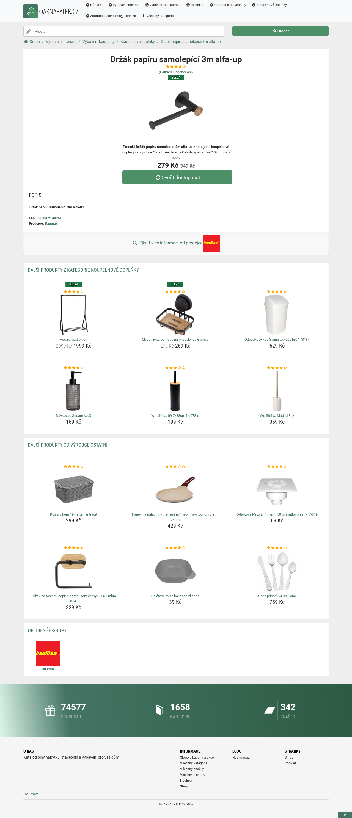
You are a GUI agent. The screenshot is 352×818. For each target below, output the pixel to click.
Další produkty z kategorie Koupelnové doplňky (83, 270)
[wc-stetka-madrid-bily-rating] (277, 368)
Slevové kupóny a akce (197, 757)
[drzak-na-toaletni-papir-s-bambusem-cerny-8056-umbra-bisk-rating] (74, 548)
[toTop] (345, 815)
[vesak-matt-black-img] (74, 314)
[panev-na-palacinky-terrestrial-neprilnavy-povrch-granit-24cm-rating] (175, 466)
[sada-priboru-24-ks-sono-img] (277, 571)
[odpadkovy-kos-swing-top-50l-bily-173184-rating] (277, 291)
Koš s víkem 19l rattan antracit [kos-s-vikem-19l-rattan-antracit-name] (73, 514)
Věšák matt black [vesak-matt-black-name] (73, 339)
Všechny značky (192, 769)
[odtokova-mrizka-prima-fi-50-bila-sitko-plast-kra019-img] (277, 489)
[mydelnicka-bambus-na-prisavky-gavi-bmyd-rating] (175, 291)
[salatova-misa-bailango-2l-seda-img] (175, 571)
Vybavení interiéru (123, 5)
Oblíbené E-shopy (47, 630)
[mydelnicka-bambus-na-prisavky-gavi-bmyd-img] (175, 314)
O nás (289, 757)
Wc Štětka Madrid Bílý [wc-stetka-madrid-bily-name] (277, 416)
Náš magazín (242, 757)
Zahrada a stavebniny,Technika (111, 16)
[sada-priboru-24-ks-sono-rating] (277, 548)
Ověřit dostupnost (177, 177)
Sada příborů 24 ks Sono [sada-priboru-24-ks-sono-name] (277, 596)
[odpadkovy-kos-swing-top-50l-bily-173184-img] (277, 314)
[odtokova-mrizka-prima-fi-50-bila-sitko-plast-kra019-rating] (277, 466)
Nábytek (94, 5)
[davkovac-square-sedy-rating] (74, 368)
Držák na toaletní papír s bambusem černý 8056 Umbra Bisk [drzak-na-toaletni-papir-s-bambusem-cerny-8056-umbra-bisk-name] (73, 599)
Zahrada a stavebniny (227, 5)
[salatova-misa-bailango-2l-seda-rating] (175, 548)
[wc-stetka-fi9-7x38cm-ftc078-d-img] (175, 391)
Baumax (51, 223)
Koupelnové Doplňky (269, 5)
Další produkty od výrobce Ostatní (68, 445)
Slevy (184, 786)
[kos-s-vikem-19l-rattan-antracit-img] (74, 489)
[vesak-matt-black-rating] (74, 291)
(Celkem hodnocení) (176, 72)
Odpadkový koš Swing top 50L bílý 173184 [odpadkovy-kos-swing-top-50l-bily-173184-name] (277, 339)
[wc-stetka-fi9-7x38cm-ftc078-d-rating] (175, 368)
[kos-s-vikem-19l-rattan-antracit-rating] (74, 466)
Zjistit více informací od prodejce (176, 243)
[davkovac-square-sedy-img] (74, 391)
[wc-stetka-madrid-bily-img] (277, 391)
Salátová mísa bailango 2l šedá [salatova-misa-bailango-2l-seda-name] (175, 596)
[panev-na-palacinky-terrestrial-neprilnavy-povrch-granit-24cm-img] (175, 489)
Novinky (186, 781)
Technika (195, 5)
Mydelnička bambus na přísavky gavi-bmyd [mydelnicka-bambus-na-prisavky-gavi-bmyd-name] (175, 339)
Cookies (290, 763)
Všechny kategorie (158, 16)
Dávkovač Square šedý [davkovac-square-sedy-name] (73, 416)
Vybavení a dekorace (162, 5)
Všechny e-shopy (192, 775)
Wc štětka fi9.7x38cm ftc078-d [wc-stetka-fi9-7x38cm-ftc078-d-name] (175, 416)
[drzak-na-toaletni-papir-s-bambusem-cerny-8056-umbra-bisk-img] (74, 571)
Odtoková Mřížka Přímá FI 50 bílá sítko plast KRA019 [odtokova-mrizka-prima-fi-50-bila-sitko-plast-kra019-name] (277, 514)
